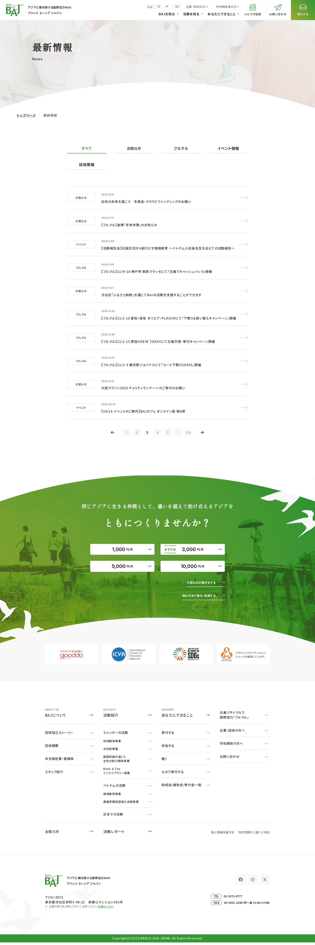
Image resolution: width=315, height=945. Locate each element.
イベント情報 (228, 148)
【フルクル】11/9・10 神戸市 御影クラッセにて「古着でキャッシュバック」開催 (156, 267)
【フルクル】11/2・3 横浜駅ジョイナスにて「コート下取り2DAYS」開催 (151, 356)
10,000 (193, 566)
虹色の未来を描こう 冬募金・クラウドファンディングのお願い (146, 200)
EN (177, 6)
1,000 (122, 543)
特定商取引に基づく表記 (254, 835)
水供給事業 (110, 751)
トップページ (26, 115)
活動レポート (114, 833)
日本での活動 (113, 816)
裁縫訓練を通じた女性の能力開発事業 (116, 761)
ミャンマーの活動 (115, 734)
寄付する (168, 734)
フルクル (181, 148)
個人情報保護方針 (223, 835)
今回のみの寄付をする (198, 584)
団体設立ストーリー (59, 734)
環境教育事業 (112, 796)
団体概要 (51, 748)
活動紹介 (111, 717)
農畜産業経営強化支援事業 (121, 804)
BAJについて (55, 717)
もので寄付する (173, 774)
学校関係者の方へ (227, 7)
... (181, 423)
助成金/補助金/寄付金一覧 (181, 787)
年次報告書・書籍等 (59, 761)
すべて (86, 148)
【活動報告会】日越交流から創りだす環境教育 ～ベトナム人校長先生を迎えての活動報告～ (168, 245)
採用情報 (86, 164)
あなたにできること (177, 717)
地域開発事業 (112, 743)
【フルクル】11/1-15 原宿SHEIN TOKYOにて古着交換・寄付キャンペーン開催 (158, 334)
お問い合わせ (229, 758)
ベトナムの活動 (114, 787)
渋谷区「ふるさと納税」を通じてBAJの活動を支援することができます (151, 290)
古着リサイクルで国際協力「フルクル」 (234, 717)
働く (164, 761)
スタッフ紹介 (54, 774)
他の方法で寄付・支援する (196, 597)
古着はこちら (105, 909)
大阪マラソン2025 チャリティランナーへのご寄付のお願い (143, 379)
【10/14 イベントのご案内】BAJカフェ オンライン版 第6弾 (143, 401)
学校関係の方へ (231, 745)
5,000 (122, 566)
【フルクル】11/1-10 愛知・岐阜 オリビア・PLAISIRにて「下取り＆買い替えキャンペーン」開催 (168, 312)
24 (193, 423)
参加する (168, 748)
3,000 (192, 543)
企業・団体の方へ (197, 7)
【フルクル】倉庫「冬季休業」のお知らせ (129, 223)
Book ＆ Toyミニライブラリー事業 (116, 773)
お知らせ (134, 148)
